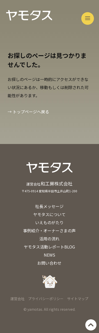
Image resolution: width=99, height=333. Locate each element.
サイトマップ (77, 298)
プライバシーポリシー (46, 298)
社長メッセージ (49, 206)
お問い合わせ (49, 263)
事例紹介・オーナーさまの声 (49, 230)
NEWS (49, 255)
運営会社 (17, 298)
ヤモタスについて (49, 214)
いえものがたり (49, 222)
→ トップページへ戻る (28, 112)
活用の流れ (49, 239)
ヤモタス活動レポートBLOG (49, 247)
